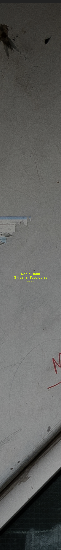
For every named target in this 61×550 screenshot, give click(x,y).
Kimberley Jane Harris (3, 1)
